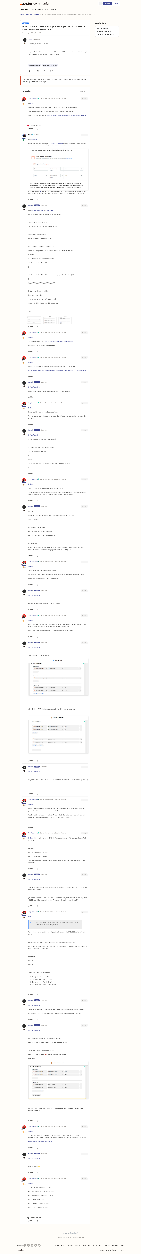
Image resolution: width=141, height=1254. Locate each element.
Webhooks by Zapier (50, 65)
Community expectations (105, 34)
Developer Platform (73, 1245)
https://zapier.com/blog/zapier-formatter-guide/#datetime (66, 115)
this (40, 191)
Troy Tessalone (33, 98)
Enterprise (97, 1245)
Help (62, 1245)
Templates (106, 1245)
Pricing (56, 1245)
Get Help (24, 9)
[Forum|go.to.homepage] (35, 3)
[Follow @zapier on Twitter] (35, 1245)
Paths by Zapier (34, 65)
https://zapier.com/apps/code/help (40, 1142)
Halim (30, 39)
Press (84, 1245)
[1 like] (34, 125)
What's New (50, 9)
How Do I (37, 14)
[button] (107, 3)
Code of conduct (102, 28)
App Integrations (118, 1245)
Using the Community (104, 31)
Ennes (30, 134)
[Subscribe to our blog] (32, 1245)
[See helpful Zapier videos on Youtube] (39, 1245)
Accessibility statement (77, 1237)
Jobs (89, 1245)
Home (22, 14)
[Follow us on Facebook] (24, 1245)
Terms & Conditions (63, 1237)
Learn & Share (37, 9)
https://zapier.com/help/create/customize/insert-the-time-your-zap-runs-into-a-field (57, 370)
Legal (115, 1250)
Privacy (121, 1250)
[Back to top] (137, 1235)
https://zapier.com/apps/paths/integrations (58, 341)
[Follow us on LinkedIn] (28, 1245)
